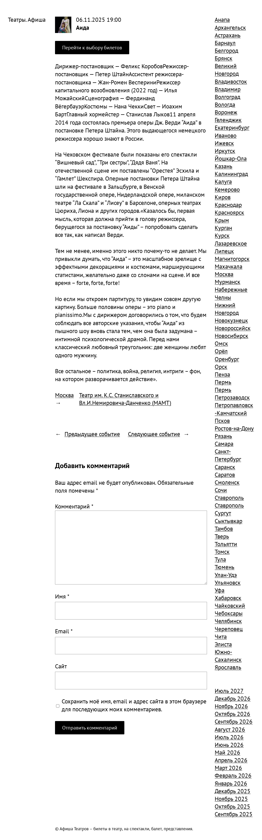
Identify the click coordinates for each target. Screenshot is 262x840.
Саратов (225, 474)
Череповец (229, 629)
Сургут (223, 513)
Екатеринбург (232, 127)
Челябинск (228, 621)
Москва (64, 395)
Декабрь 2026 (232, 698)
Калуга (223, 181)
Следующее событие (154, 434)
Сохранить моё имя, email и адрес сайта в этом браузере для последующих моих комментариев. (134, 705)
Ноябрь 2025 (231, 798)
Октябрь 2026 (232, 713)
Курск (222, 235)
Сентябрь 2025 (234, 814)
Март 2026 (228, 767)
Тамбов (224, 528)
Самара (224, 443)
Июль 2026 (229, 737)
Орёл (221, 351)
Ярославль (228, 667)
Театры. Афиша (27, 19)
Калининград (231, 174)
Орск (221, 366)
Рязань (223, 436)
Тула (220, 559)
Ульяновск (228, 582)
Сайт (61, 666)
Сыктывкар (228, 521)
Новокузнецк (231, 320)
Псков (222, 420)
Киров (223, 197)
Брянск (223, 58)
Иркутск (225, 150)
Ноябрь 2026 (231, 706)
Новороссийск (232, 328)
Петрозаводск (232, 397)
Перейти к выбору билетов (92, 47)
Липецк (224, 251)
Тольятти (226, 544)
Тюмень (224, 567)
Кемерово (227, 189)
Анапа (222, 19)
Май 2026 (227, 752)
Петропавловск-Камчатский (234, 408)
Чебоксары (229, 613)
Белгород (226, 50)
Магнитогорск (232, 258)
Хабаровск (228, 598)
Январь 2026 (231, 783)
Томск (222, 551)
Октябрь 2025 (232, 806)
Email (64, 631)
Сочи (221, 490)
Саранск (225, 467)
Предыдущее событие (92, 434)
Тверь (222, 536)
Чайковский (230, 605)
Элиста (223, 644)
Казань (223, 166)
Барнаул (225, 43)
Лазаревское (231, 243)
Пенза (222, 374)
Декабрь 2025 (232, 791)
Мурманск (227, 281)
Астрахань (228, 35)
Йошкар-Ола (231, 158)
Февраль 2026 (233, 775)
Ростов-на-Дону (234, 428)
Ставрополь (229, 497)
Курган (223, 227)
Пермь (223, 382)
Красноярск (229, 212)
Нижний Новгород (227, 308)
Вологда (225, 104)
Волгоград (227, 97)
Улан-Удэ (226, 575)
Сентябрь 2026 (234, 721)
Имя (62, 596)
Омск (221, 343)
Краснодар (228, 204)
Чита (221, 636)
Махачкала (228, 266)
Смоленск (227, 482)
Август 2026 (230, 729)
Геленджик (228, 120)
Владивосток (231, 81)
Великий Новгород (227, 69)
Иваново (225, 135)
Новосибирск (231, 335)
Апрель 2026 (231, 760)
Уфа (219, 590)
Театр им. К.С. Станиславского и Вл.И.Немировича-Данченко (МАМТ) (125, 398)
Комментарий (74, 506)
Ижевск (224, 143)
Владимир (228, 89)
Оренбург (227, 359)
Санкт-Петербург (228, 455)
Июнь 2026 (229, 744)
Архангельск (230, 27)
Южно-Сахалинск (228, 655)
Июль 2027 (229, 690)
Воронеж (226, 112)
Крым (222, 220)
